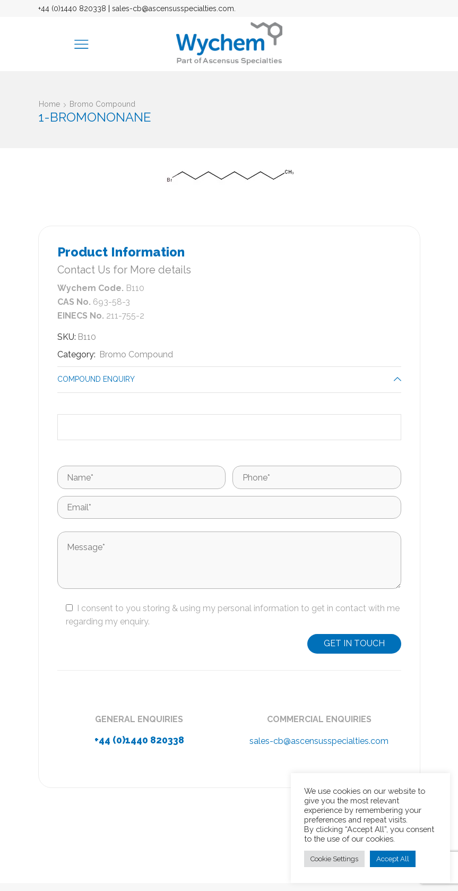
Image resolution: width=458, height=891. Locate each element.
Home (49, 104)
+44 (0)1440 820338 (72, 8)
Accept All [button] (392, 859)
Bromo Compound (102, 104)
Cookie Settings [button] (334, 859)
